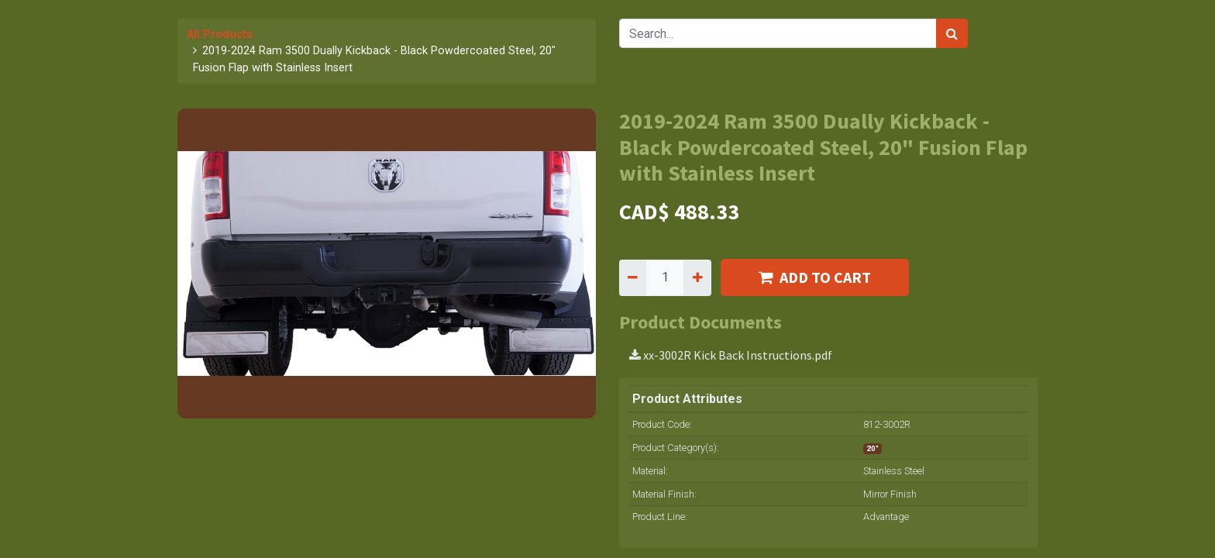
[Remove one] (632, 277)
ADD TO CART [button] (815, 277)
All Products (220, 34)
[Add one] (697, 277)
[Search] (952, 33)
